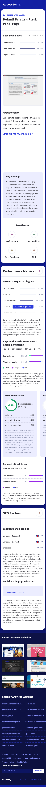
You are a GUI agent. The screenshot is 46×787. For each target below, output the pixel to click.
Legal (35, 754)
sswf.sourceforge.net (11, 721)
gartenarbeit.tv (8, 727)
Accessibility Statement (12, 758)
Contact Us (26, 754)
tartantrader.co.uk (14, 15)
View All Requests (23, 306)
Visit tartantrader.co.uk (18, 134)
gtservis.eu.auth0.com (11, 709)
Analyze (38, 771)
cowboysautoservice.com (12, 733)
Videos (5, 754)
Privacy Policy (8, 762)
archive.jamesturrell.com (12, 703)
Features (14, 754)
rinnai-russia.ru (8, 745)
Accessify (12, 4)
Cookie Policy (22, 762)
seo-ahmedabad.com (11, 739)
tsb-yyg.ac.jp (7, 715)
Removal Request (32, 758)
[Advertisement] (23, 67)
